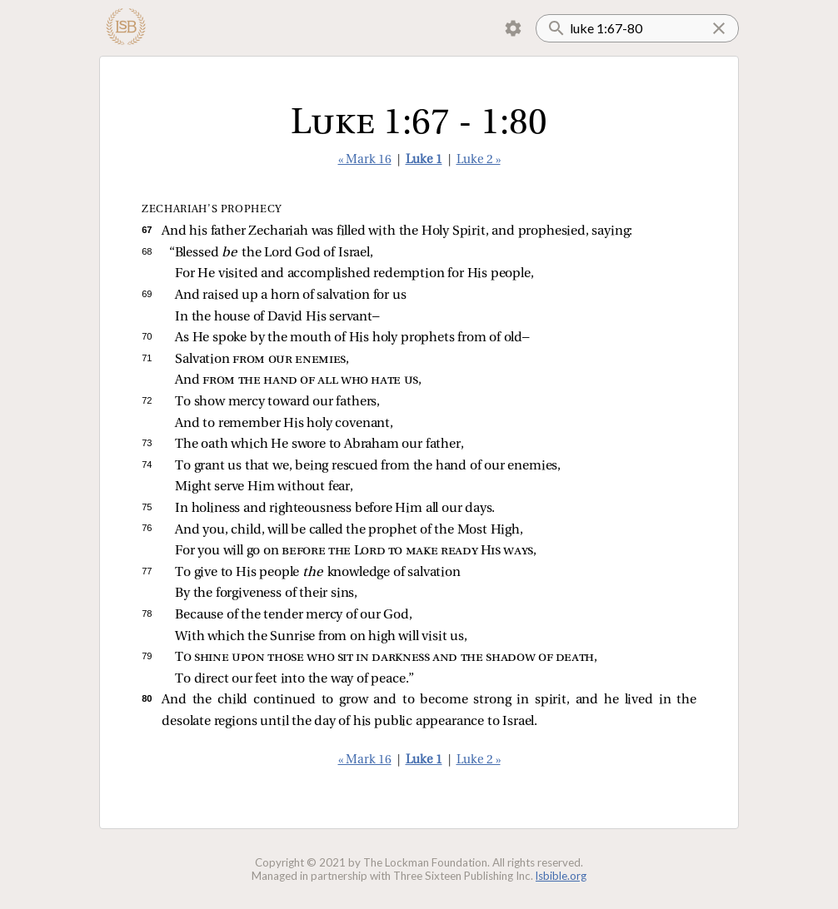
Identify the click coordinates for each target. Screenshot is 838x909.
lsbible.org (561, 875)
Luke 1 (424, 160)
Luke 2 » (478, 160)
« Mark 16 (365, 160)
